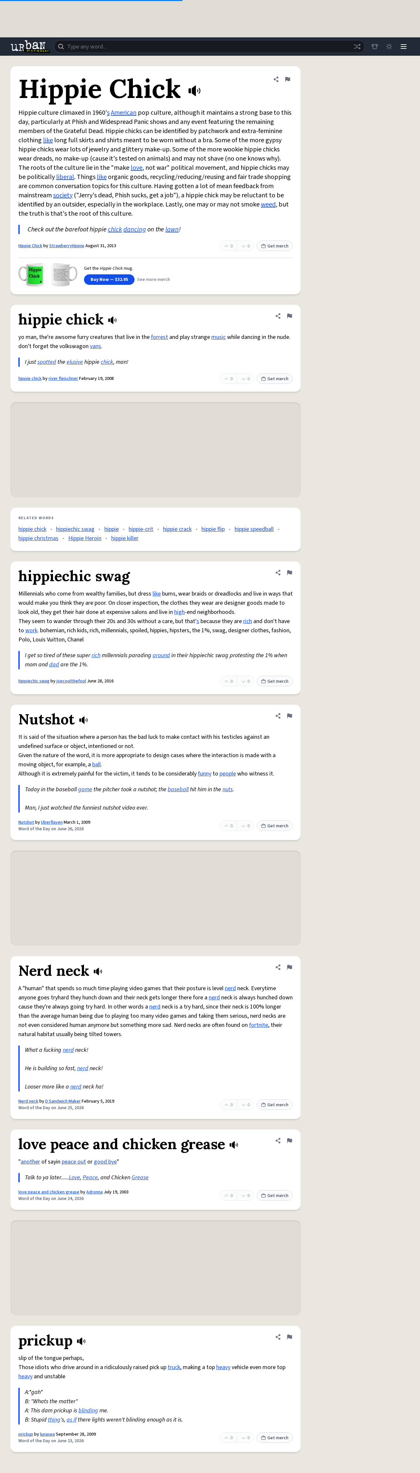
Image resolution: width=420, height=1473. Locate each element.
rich (247, 621)
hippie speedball (254, 529)
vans (95, 346)
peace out (74, 1162)
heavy (223, 1367)
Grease (140, 1177)
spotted (46, 362)
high (179, 612)
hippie (111, 529)
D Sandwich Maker (63, 1101)
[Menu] (404, 46)
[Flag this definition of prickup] (289, 1337)
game (85, 789)
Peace (90, 1177)
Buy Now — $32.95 (109, 279)
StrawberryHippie (66, 246)
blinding (88, 1410)
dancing (134, 229)
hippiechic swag (75, 529)
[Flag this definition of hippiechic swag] (289, 572)
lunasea (47, 1434)
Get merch (274, 246)
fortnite (258, 1025)
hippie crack (177, 529)
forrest (159, 337)
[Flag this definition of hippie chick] (289, 316)
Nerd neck (28, 1101)
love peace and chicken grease (48, 1192)
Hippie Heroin (84, 538)
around (161, 655)
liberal (65, 177)
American (123, 112)
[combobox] (209, 46)
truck (174, 1367)
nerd (230, 988)
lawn (172, 229)
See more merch (153, 279)
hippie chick (30, 378)
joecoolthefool (71, 681)
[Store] (375, 46)
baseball (178, 789)
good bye (105, 1162)
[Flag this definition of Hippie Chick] (287, 79)
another (30, 1162)
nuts (227, 789)
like (48, 140)
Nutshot (26, 822)
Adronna (94, 1192)
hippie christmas (38, 538)
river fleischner (63, 378)
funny (204, 774)
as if (71, 1420)
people (228, 774)
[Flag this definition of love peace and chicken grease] (289, 1140)
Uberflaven (52, 822)
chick (115, 229)
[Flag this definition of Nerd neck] (289, 967)
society (63, 195)
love (136, 167)
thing (54, 1420)
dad (54, 664)
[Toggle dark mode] (389, 46)
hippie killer (124, 538)
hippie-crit (141, 529)
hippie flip (213, 529)
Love (74, 1177)
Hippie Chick (30, 246)
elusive (75, 362)
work (31, 630)
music (218, 337)
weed (268, 204)
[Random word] (357, 46)
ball (96, 764)
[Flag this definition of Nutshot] (289, 716)
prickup (25, 1434)
